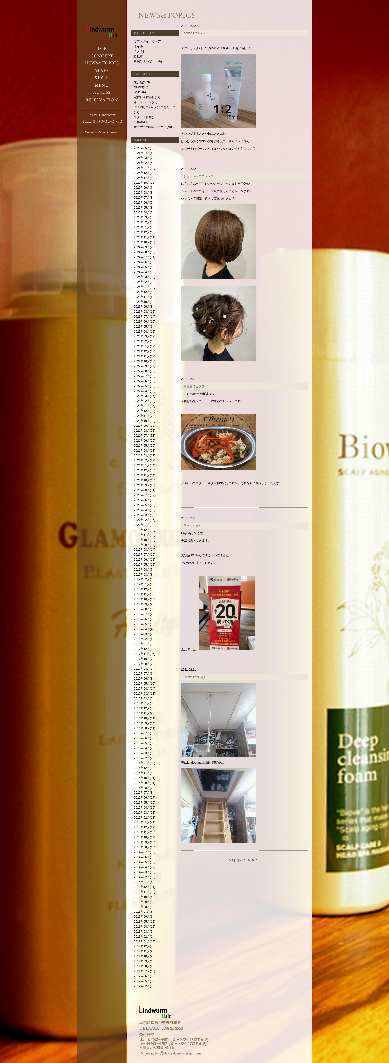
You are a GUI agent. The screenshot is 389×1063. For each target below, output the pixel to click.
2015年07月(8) (144, 792)
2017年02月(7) (144, 698)
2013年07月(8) (144, 911)
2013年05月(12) (144, 921)
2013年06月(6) (144, 916)
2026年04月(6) (144, 153)
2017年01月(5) (144, 703)
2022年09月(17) (144, 366)
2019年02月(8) (144, 579)
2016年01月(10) (144, 763)
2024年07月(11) (144, 257)
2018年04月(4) (144, 629)
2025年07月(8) (144, 197)
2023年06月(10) (144, 321)
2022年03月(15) (144, 396)
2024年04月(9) (144, 272)
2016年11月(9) (144, 713)
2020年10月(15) (144, 480)
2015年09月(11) (144, 783)
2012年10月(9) (144, 956)
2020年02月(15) (144, 520)
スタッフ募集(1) (145, 117)
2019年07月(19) (144, 554)
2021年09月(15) (144, 425)
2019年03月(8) (144, 574)
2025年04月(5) (144, 212)
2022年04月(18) (144, 391)
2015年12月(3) (144, 768)
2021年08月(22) (144, 430)
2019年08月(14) (144, 549)
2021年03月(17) (144, 455)
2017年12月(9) (144, 649)
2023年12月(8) (144, 292)
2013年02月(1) (144, 936)
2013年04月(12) (144, 926)
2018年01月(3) (144, 644)
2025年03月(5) (144, 217)
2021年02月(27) (144, 460)
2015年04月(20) (144, 807)
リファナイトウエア (147, 41)
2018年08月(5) (144, 609)
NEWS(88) (141, 87)
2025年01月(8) (144, 227)
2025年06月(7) (144, 202)
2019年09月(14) (144, 545)
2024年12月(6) (144, 232)
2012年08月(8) (144, 966)
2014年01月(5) (144, 882)
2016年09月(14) (144, 723)
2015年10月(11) (144, 778)
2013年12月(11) (144, 887)
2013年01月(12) (144, 941)
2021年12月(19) (144, 411)
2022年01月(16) (144, 406)
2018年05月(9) (144, 624)
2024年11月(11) (144, 237)
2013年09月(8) (144, 902)
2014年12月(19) (144, 827)
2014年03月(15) (144, 872)
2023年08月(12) (144, 311)
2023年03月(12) (144, 336)
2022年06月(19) (144, 381)
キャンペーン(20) (145, 102)
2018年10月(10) (144, 599)
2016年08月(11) (144, 728)
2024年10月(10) (144, 242)
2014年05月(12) (144, 862)
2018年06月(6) (144, 619)
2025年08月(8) (144, 192)
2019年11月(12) (144, 535)
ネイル (138, 46)
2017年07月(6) (144, 673)
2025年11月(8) (144, 178)
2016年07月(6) (144, 733)
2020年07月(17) (144, 495)
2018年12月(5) (144, 589)
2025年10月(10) (144, 182)
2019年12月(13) (144, 530)
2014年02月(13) (144, 877)
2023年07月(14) (144, 316)
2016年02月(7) (144, 758)
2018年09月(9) (144, 604)
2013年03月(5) (144, 931)
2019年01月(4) (144, 584)
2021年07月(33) (144, 435)
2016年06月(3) (144, 738)
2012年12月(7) (144, 946)
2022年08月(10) (144, 371)
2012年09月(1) (144, 961)
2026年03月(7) (144, 158)
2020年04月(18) (144, 510)
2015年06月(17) (144, 797)
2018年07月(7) (144, 614)
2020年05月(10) (144, 505)
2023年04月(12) (144, 331)
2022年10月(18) (144, 361)
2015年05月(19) (144, 802)
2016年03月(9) (144, 753)
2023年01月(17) (144, 346)
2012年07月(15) (144, 971)
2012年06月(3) (144, 976)
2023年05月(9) (144, 326)
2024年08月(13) (144, 252)
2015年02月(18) (144, 817)
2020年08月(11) (144, 490)
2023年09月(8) (144, 306)
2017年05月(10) (144, 683)
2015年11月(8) (144, 773)
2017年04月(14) (144, 688)
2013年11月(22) (144, 892)
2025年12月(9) (144, 173)
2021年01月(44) (144, 465)
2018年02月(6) (144, 639)
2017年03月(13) (144, 693)
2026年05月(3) (144, 148)
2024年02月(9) (144, 282)
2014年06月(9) (144, 857)
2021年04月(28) (144, 450)
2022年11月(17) (144, 356)
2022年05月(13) (144, 386)
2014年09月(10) (144, 842)
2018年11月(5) (144, 594)
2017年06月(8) (144, 678)
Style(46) (140, 92)
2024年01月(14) (144, 287)
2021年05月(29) (144, 445)
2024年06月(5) (144, 262)
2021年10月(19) (144, 421)
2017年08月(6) (144, 668)
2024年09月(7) (144, 247)
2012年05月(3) (144, 981)
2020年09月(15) (144, 485)
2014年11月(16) (144, 832)
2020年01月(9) (144, 525)
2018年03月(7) (144, 634)
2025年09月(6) (144, 187)
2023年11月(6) (144, 297)
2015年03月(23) (144, 812)
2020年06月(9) (144, 500)
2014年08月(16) (144, 847)
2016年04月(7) (144, 748)
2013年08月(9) (144, 907)
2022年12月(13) (144, 351)
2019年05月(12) (144, 564)
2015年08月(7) (144, 788)
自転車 (138, 56)
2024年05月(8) (144, 267)
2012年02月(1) (144, 986)
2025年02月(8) (144, 222)
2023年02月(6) (144, 341)
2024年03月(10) (144, 277)
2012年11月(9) (144, 951)
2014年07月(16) (144, 852)
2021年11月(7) (144, 416)
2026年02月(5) (144, 163)
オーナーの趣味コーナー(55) (153, 127)
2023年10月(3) (144, 302)
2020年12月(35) (144, 470)
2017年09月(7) (144, 664)
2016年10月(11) (144, 718)
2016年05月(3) (144, 743)
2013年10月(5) (144, 897)
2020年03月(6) (144, 515)
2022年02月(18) (144, 401)
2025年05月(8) (144, 207)
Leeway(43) (142, 122)
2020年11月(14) (144, 475)
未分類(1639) (143, 82)
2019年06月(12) (144, 559)
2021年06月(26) (144, 440)
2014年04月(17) (144, 867)
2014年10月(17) (144, 837)
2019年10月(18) (144, 540)
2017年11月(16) (144, 654)
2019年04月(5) (144, 569)
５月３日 (140, 51)
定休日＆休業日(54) (147, 97)
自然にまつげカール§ (148, 61)
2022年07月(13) (144, 376)
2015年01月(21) (144, 822)
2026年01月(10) (144, 168)
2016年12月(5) (144, 708)
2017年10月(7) (144, 659)
